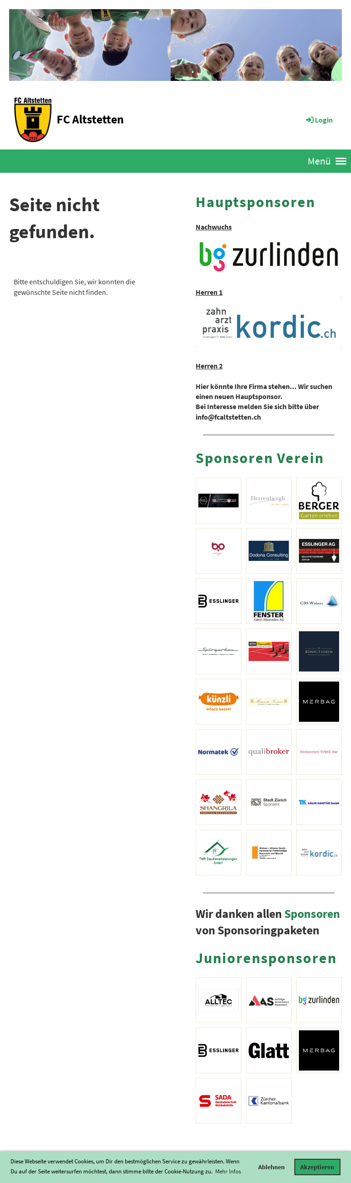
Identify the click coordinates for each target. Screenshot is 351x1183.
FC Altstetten (90, 119)
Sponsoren (312, 913)
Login (319, 119)
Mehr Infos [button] (228, 1171)
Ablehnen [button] (271, 1167)
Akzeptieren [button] (317, 1167)
